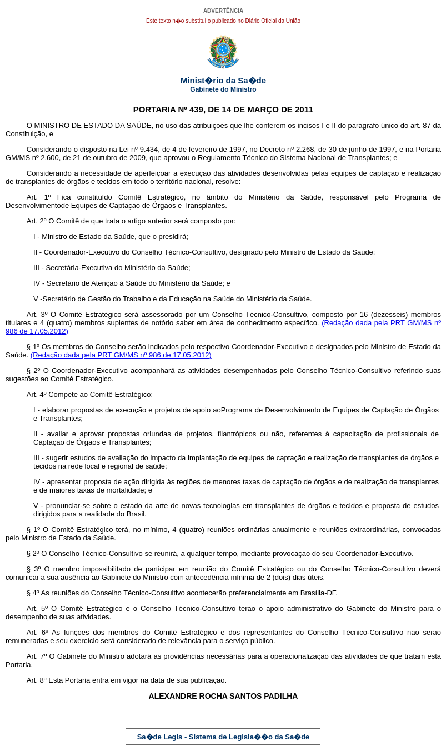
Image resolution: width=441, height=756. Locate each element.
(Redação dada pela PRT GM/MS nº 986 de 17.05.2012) (121, 355)
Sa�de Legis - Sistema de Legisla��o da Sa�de (223, 737)
